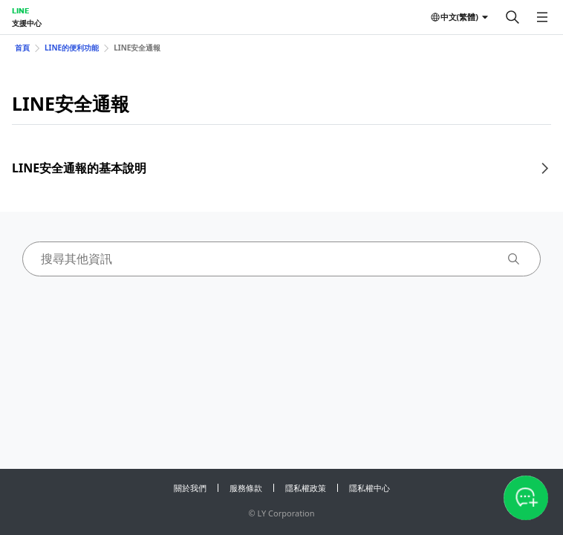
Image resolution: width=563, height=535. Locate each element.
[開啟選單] (542, 17)
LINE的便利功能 (72, 47)
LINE (20, 10)
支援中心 (27, 23)
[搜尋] (512, 17)
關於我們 (190, 487)
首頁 (22, 47)
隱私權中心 (369, 487)
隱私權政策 (305, 487)
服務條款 (246, 487)
